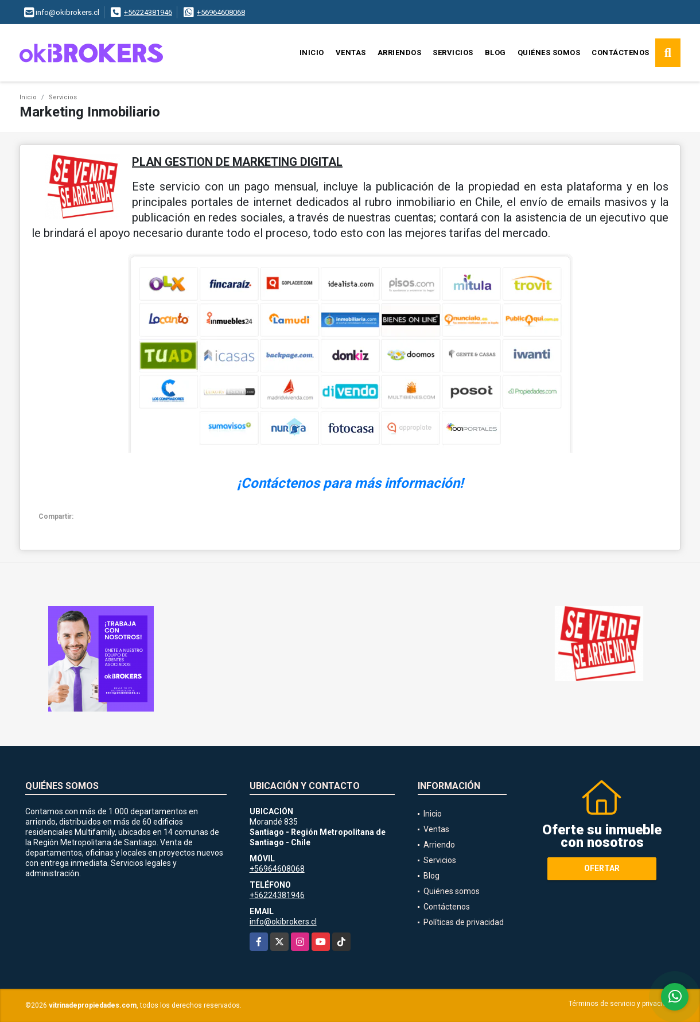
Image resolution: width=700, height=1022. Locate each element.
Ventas (351, 52)
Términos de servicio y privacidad (622, 1004)
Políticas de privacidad (463, 922)
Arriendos (400, 52)
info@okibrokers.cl (283, 921)
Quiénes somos (549, 52)
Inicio (312, 52)
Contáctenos (621, 52)
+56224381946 (148, 12)
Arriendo (439, 844)
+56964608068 (221, 12)
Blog (495, 52)
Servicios (453, 52)
